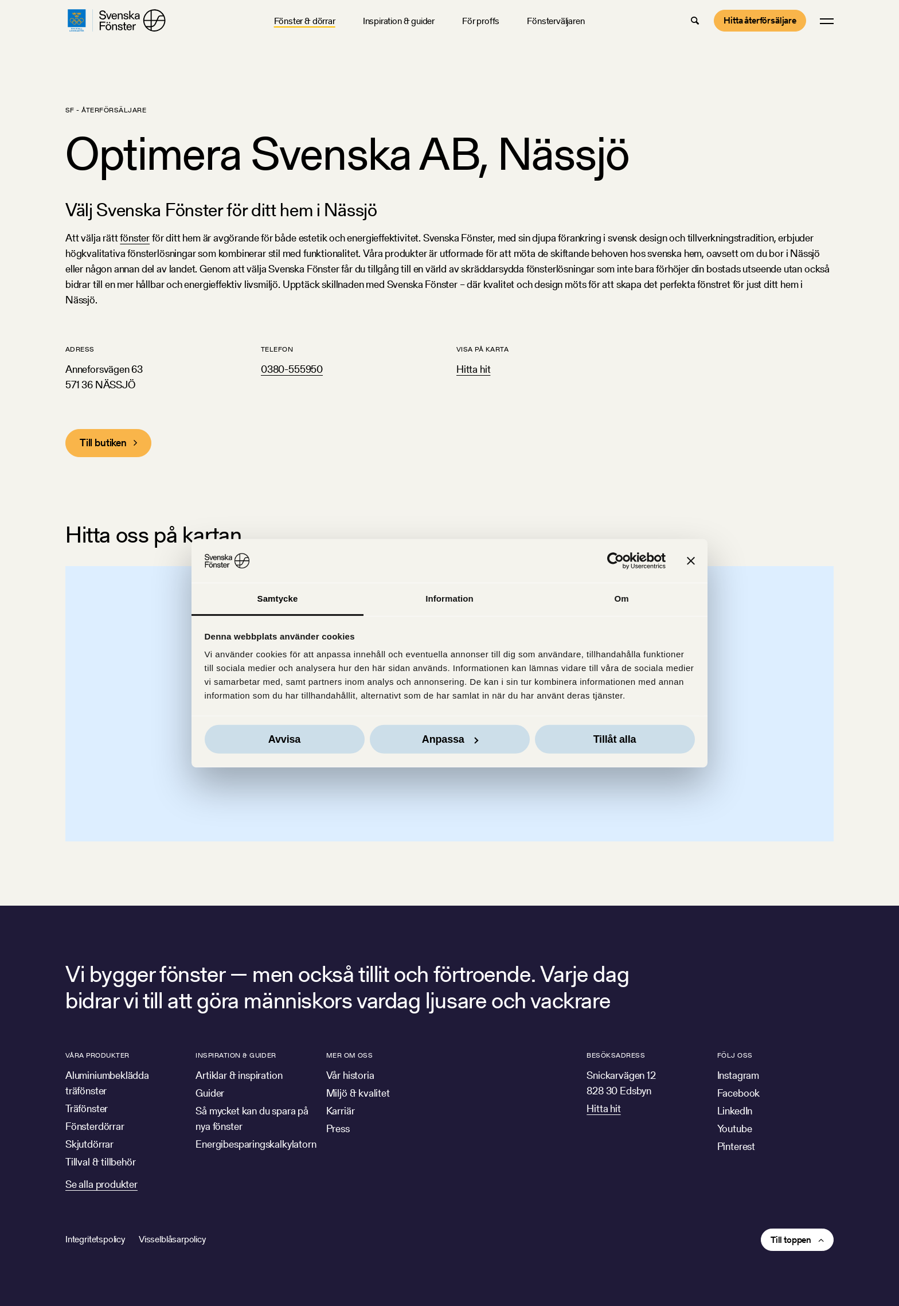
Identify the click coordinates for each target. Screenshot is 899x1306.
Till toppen (791, 1239)
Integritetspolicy (95, 1239)
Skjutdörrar (89, 1144)
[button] (695, 20)
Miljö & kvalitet (358, 1093)
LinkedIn (735, 1111)
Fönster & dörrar (304, 21)
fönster (135, 238)
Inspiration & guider (399, 21)
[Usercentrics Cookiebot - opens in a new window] (615, 561)
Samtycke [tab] (277, 598)
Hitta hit (473, 369)
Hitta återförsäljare (760, 20)
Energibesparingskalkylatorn (256, 1144)
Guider (210, 1093)
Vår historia (350, 1075)
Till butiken (103, 442)
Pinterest (736, 1146)
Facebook (738, 1093)
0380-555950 (292, 369)
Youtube (734, 1128)
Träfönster (86, 1108)
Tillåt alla (614, 739)
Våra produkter (97, 1055)
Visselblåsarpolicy (172, 1239)
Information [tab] (449, 598)
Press (338, 1128)
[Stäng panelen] (691, 561)
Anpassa (450, 739)
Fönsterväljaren (555, 21)
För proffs (480, 21)
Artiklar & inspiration (239, 1075)
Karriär (340, 1111)
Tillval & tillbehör (100, 1162)
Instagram (738, 1075)
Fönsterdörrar (94, 1126)
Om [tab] (621, 598)
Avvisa (284, 739)
